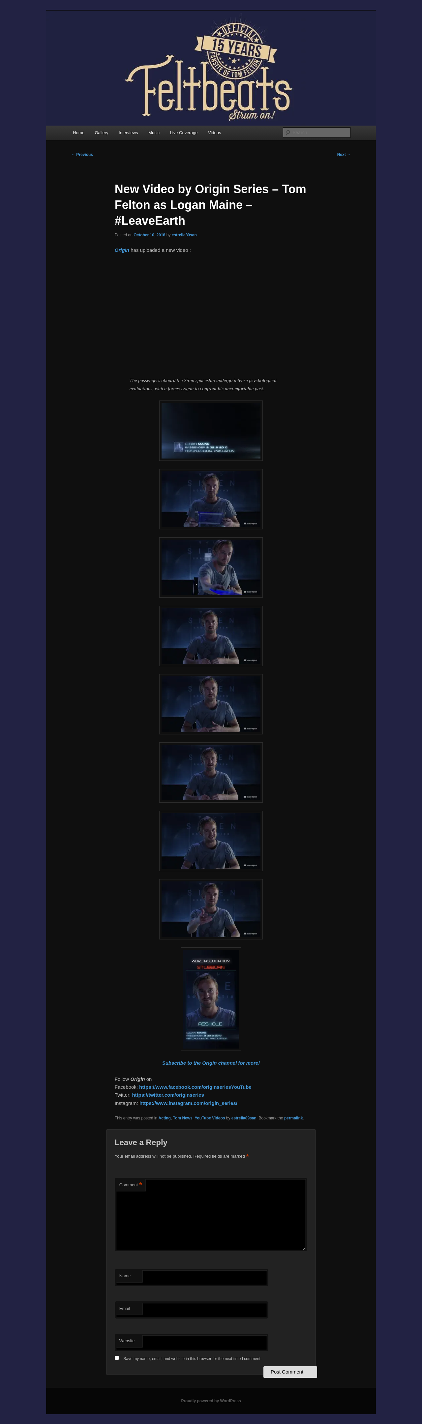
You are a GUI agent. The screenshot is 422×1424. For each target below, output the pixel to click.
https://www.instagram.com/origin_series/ (188, 1103)
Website (127, 1340)
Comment (130, 1185)
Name (125, 1275)
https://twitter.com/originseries (168, 1095)
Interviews (128, 132)
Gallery (101, 132)
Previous (82, 154)
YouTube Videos (210, 1118)
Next (344, 154)
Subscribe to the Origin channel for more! (211, 1063)
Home (78, 132)
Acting (165, 1118)
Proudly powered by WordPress (211, 1401)
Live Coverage (184, 132)
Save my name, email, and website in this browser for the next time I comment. (192, 1358)
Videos (214, 132)
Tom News (183, 1118)
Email (124, 1308)
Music (154, 132)
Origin (122, 250)
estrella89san (184, 235)
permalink (293, 1118)
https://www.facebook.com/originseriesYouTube (195, 1087)
